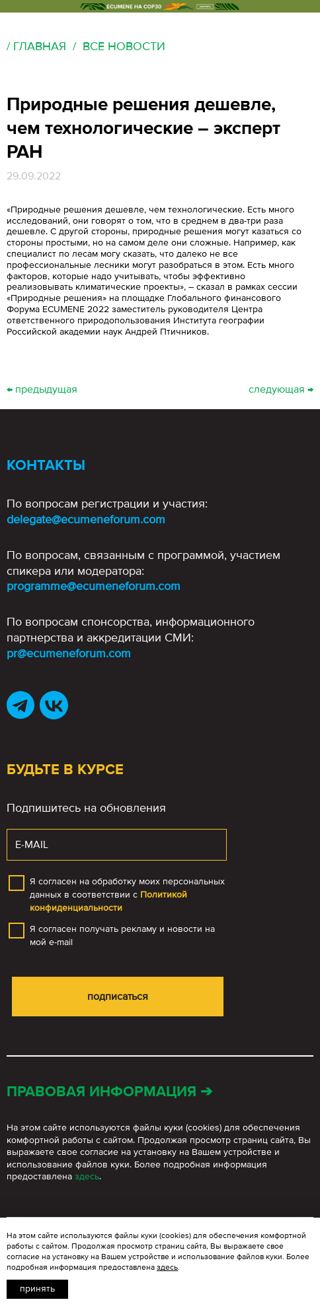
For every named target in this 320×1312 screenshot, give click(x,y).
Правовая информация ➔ (109, 1092)
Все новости (124, 46)
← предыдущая (42, 389)
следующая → (281, 389)
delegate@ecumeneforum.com (86, 519)
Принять (37, 1288)
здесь (87, 1176)
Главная (39, 46)
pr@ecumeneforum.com (69, 653)
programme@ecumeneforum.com (93, 586)
